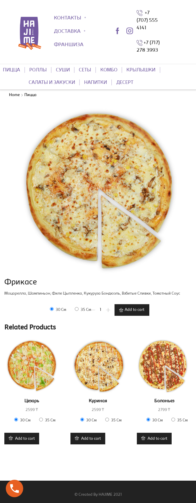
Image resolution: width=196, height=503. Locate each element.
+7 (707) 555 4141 (147, 20)
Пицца (30, 95)
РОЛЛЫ (38, 70)
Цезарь (31, 401)
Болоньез (164, 401)
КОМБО (108, 70)
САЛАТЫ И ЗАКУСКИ (52, 82)
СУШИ (63, 70)
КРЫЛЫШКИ (140, 70)
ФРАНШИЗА (69, 45)
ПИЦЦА (11, 70)
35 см (83, 309)
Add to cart (134, 310)
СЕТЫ (85, 70)
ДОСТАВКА (67, 31)
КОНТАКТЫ (67, 18)
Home (14, 95)
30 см (58, 309)
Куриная (98, 401)
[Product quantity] (100, 309)
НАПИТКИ (95, 82)
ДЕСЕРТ (124, 82)
